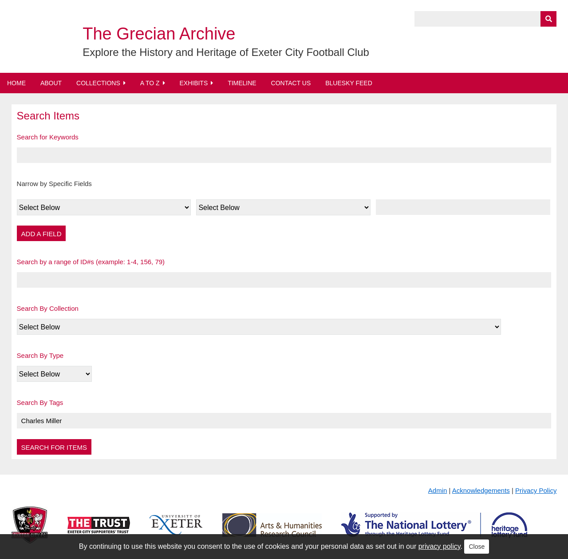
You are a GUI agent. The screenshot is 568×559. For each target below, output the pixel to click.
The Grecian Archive (159, 33)
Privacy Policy (535, 490)
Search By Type (40, 355)
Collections (98, 83)
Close (477, 546)
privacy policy (439, 546)
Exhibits (193, 83)
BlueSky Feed (348, 83)
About (51, 83)
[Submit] (548, 19)
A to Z (150, 83)
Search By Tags (40, 402)
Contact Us (291, 83)
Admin (437, 490)
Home (16, 83)
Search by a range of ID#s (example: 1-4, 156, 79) (91, 262)
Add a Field (41, 234)
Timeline (242, 83)
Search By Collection (48, 308)
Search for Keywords (48, 137)
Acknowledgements (481, 490)
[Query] (485, 19)
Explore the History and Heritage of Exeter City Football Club (226, 52)
